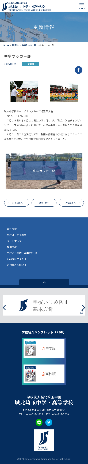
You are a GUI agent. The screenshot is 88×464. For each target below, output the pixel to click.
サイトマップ (14, 241)
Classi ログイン (17, 259)
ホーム (6, 45)
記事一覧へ (44, 202)
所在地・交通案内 (16, 235)
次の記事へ (70, 202)
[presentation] (4, 307)
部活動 (15, 45)
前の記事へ (17, 202)
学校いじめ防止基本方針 (22, 253)
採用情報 (12, 247)
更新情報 (12, 229)
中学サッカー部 (29, 45)
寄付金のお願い (17, 265)
